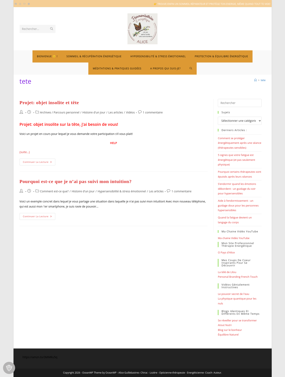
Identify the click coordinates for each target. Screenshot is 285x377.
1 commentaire (153, 112)
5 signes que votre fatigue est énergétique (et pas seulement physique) (236, 159)
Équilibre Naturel (228, 334)
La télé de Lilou (227, 272)
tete (263, 80)
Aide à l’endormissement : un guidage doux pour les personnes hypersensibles (238, 205)
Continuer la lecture (39, 162)
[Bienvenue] (255, 80)
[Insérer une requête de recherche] (239, 103)
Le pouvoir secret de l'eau (233, 294)
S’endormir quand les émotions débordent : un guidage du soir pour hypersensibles (237, 188)
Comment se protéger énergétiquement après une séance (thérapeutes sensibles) (239, 142)
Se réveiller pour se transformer (237, 320)
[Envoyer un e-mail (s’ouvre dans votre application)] (24, 4)
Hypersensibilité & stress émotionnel (122, 191)
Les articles (115, 112)
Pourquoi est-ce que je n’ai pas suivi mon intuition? (76, 181)
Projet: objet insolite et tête (49, 102)
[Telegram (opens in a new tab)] (29, 4)
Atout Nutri (225, 325)
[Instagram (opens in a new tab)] (20, 4)
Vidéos (130, 112)
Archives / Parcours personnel (59, 112)
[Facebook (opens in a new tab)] (16, 4)
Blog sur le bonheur (230, 330)
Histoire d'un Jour (93, 112)
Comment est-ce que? (54, 191)
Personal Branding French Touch (238, 277)
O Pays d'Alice (226, 252)
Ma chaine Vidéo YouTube (234, 238)
